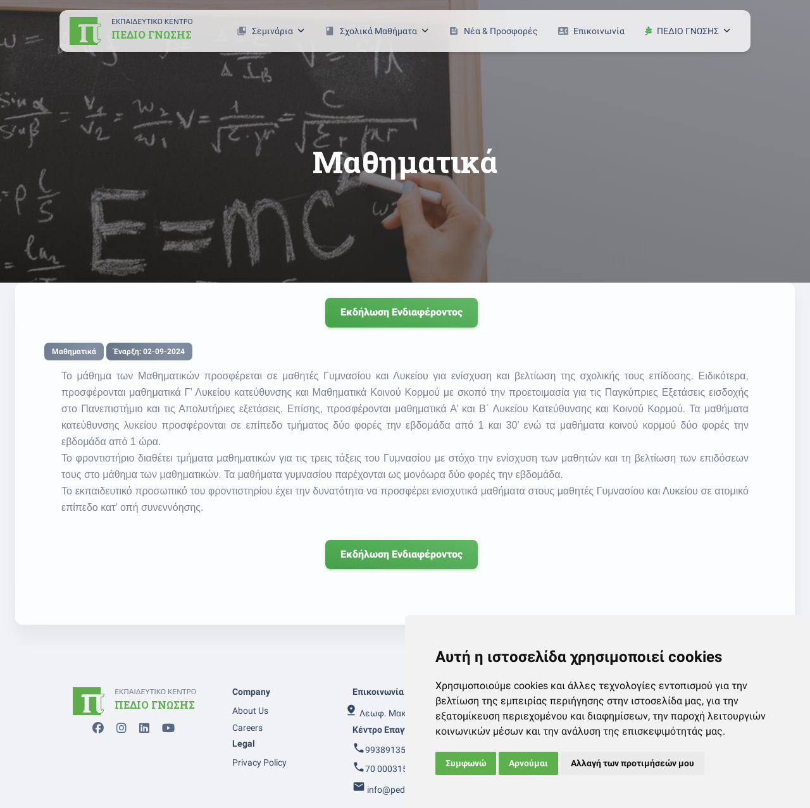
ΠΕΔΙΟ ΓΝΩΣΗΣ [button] (687, 31)
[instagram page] (117, 730)
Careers (247, 728)
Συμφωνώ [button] (466, 763)
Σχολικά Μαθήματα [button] (376, 31)
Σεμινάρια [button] (270, 31)
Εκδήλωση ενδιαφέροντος (401, 312)
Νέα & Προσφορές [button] (493, 31)
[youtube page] (164, 730)
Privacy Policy (259, 762)
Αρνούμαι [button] (528, 763)
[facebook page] (94, 730)
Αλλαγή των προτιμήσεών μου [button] (632, 763)
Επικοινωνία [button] (591, 31)
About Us (250, 711)
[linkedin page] (140, 730)
